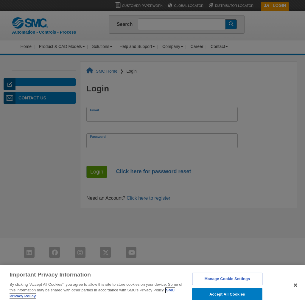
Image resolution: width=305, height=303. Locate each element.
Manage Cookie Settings (227, 281)
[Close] (295, 287)
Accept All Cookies (227, 296)
